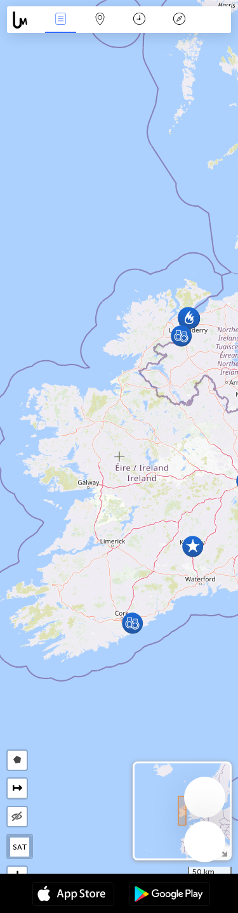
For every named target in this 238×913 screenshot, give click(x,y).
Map (100, 20)
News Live (60, 20)
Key (179, 20)
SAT (20, 847)
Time (139, 20)
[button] (181, 335)
